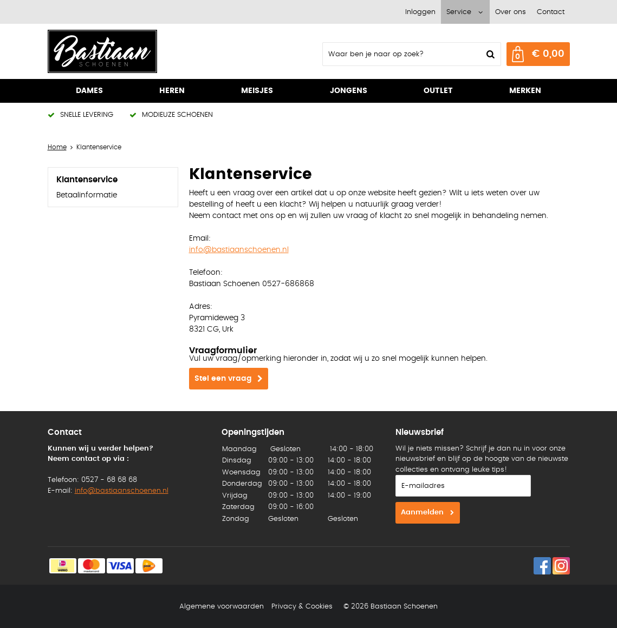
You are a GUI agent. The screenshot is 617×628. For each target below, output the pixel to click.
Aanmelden (422, 512)
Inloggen (420, 12)
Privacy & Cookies (302, 606)
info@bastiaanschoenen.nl (239, 250)
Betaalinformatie (86, 195)
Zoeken (490, 54)
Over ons (510, 12)
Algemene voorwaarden (221, 606)
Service (458, 12)
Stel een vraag (223, 378)
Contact (550, 12)
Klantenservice (87, 180)
